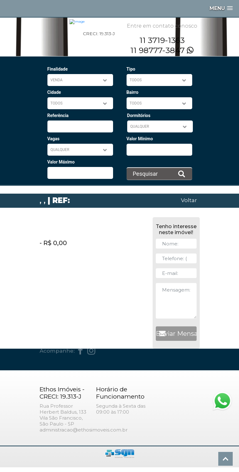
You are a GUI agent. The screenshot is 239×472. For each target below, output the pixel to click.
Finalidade (57, 69)
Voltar (189, 200)
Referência (58, 115)
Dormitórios (138, 115)
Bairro (133, 92)
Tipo (131, 69)
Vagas (53, 138)
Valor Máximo (61, 161)
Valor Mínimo (140, 138)
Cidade (54, 92)
